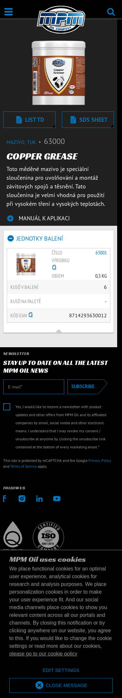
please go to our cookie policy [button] (43, 653)
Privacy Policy (99, 460)
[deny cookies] (61, 670)
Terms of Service (23, 466)
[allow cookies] (61, 685)
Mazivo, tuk (25, 142)
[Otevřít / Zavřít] (8, 11)
